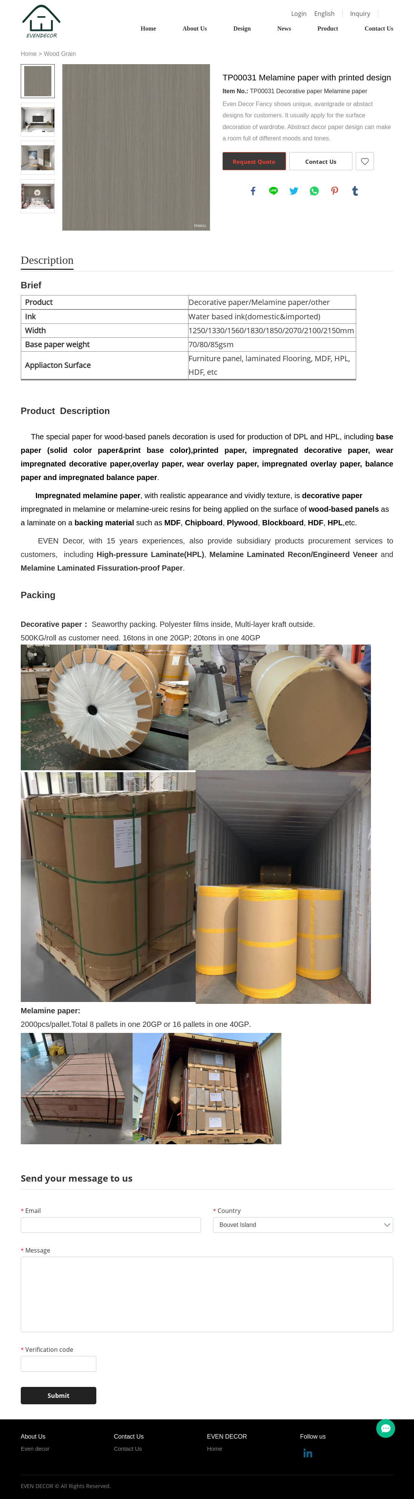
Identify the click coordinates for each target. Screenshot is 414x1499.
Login (299, 13)
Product (327, 28)
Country (227, 1211)
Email (31, 1211)
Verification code (47, 1349)
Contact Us (379, 28)
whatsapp (314, 191)
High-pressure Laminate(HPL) (150, 554)
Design (242, 28)
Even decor (35, 1448)
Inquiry (360, 13)
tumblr (355, 191)
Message (35, 1250)
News (284, 28)
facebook (253, 191)
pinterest (334, 191)
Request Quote (254, 161)
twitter (294, 191)
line (273, 191)
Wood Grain (60, 54)
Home (148, 28)
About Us (194, 28)
